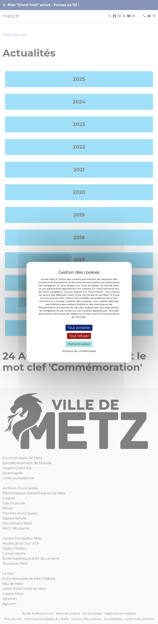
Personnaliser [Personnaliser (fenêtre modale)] (79, 344)
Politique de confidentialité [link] (79, 351)
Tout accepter (79, 328)
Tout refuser (79, 336)
